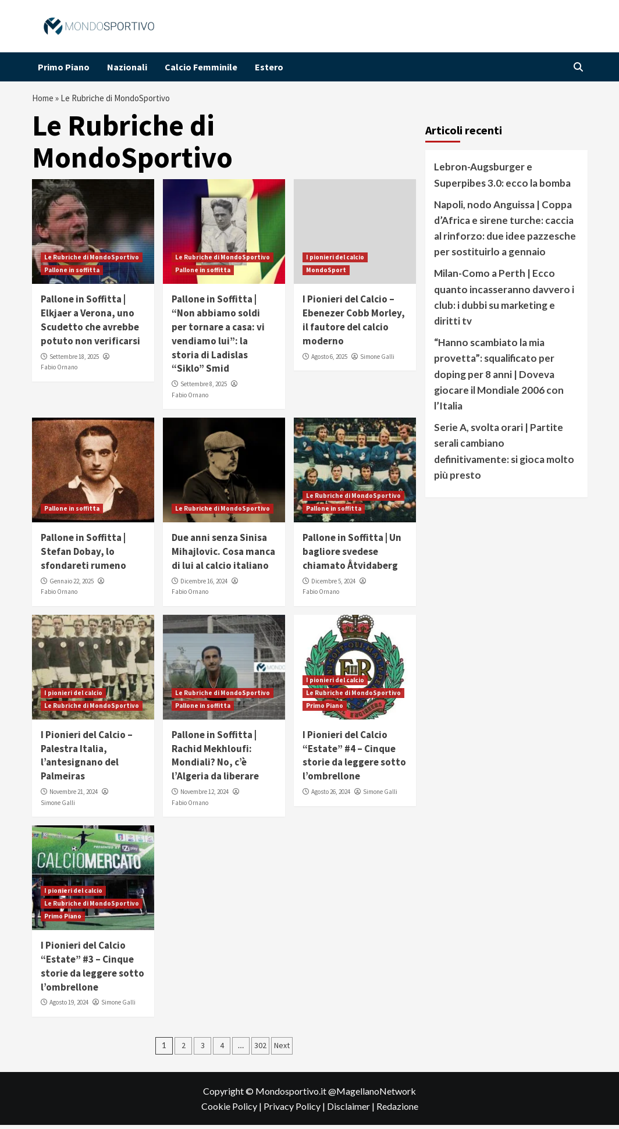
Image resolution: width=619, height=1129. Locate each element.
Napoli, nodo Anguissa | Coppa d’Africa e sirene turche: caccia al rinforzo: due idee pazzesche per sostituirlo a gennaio (505, 232)
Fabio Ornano (59, 371)
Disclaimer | (351, 1110)
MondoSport (326, 274)
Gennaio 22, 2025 (71, 585)
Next (282, 1049)
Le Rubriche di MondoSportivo (91, 261)
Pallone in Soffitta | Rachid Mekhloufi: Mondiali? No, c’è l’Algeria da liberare (215, 759)
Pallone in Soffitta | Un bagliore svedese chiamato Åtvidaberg (352, 555)
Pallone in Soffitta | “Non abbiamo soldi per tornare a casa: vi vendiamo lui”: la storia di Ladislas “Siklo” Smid (218, 338)
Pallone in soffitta (71, 274)
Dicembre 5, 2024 (333, 585)
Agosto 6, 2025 (329, 361)
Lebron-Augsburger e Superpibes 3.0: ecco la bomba (502, 179)
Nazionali (127, 67)
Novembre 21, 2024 (73, 796)
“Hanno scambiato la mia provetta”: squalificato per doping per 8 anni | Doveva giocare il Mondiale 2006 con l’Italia (499, 378)
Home (44, 100)
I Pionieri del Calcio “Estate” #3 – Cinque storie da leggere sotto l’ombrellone (92, 970)
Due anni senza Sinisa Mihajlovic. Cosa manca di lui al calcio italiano (223, 555)
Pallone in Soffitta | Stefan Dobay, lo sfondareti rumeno (83, 555)
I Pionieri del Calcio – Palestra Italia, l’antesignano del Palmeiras (87, 759)
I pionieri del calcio (335, 261)
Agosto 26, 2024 (330, 796)
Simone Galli (377, 361)
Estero (269, 67)
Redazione (397, 1110)
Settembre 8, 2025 (203, 388)
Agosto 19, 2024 (68, 1006)
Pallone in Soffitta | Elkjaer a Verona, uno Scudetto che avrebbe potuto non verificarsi (90, 324)
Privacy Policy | (295, 1110)
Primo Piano (64, 67)
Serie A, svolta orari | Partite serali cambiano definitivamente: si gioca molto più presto (504, 455)
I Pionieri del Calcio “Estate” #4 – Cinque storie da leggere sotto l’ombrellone (354, 759)
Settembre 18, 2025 (74, 361)
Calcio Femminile (201, 67)
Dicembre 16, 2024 (203, 585)
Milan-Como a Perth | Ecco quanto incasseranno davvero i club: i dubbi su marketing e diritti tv (504, 301)
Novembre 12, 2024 (204, 796)
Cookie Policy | (232, 1110)
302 (260, 1049)
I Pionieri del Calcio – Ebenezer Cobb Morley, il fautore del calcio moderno (354, 324)
